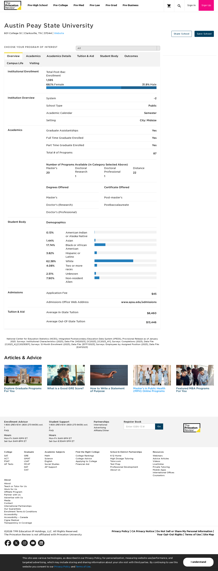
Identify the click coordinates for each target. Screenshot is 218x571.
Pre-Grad (111, 5)
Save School (204, 33)
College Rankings (85, 455)
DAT (26, 467)
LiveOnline (158, 464)
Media (7, 500)
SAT (6, 455)
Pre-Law (95, 5)
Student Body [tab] (109, 56)
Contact (8, 503)
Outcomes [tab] (131, 56)
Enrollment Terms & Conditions (20, 511)
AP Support (51, 467)
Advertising (100, 427)
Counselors (159, 475)
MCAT (27, 464)
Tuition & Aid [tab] (85, 56)
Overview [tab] (13, 56)
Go (159, 426)
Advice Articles (161, 458)
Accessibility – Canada (16, 517)
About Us (115, 470)
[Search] (179, 6)
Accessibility (10, 514)
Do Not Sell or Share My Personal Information (184, 531)
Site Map (208, 534)
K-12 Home (115, 455)
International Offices (163, 472)
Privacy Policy (62, 566)
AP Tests (8, 464)
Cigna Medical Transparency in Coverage (18, 521)
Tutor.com (115, 461)
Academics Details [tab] (59, 56)
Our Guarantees (12, 509)
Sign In (191, 5)
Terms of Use (83, 566)
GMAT (27, 458)
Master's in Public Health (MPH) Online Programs (149, 389)
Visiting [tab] (34, 63)
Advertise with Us (13, 497)
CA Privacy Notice (142, 531)
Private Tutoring (161, 467)
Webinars (158, 455)
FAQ (6, 430)
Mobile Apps (159, 470)
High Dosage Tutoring (121, 458)
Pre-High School (38, 5)
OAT (26, 470)
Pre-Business (130, 5)
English (48, 461)
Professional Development (124, 467)
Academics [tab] (33, 56)
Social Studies (52, 464)
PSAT (7, 461)
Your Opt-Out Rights (170, 534)
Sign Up (206, 5)
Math (47, 455)
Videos (156, 461)
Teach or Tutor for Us (15, 486)
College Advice (84, 458)
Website (59, 33)
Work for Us (10, 489)
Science (49, 458)
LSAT (26, 461)
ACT (6, 458)
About (7, 483)
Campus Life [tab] (15, 63)
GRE (26, 455)
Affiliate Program (13, 492)
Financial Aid (82, 464)
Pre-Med (79, 5)
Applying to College (86, 461)
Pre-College (60, 5)
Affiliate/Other (101, 430)
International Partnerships (18, 506)
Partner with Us (12, 494)
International (100, 424)
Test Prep (115, 464)
